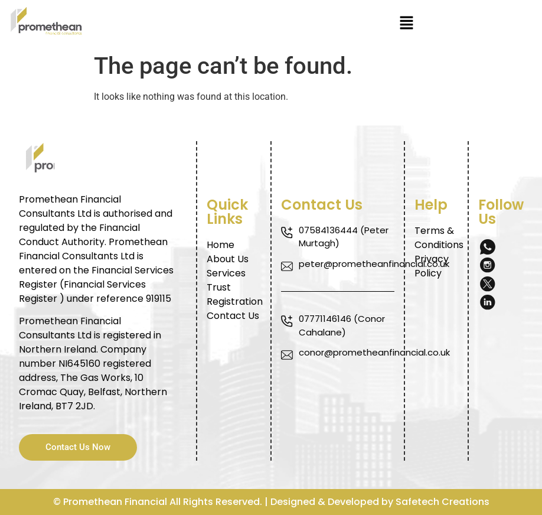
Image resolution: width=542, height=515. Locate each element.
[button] (406, 24)
